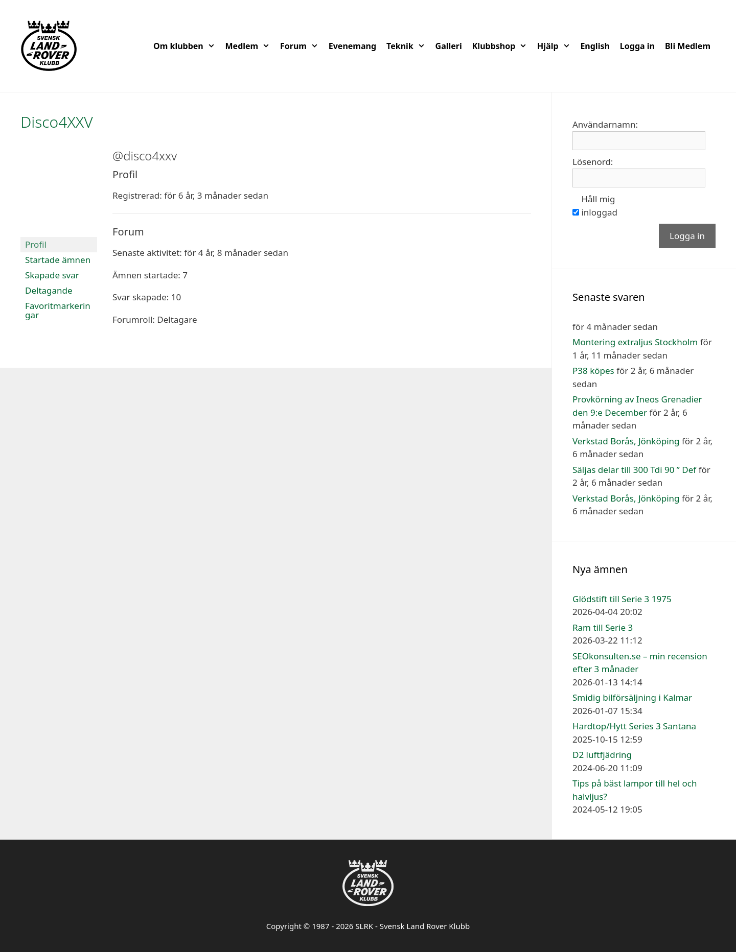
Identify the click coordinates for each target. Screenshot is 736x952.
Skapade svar (52, 275)
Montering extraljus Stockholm (635, 342)
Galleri (448, 46)
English (594, 46)
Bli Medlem (687, 46)
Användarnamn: (605, 124)
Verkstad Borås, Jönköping (626, 441)
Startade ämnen (57, 260)
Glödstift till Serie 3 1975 (622, 599)
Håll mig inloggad (599, 205)
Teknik (408, 46)
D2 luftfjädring (602, 754)
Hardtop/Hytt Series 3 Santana (634, 726)
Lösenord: (592, 162)
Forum (302, 46)
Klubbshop (502, 46)
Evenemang (352, 46)
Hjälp (556, 46)
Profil (36, 244)
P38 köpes (593, 370)
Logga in (637, 46)
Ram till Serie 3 (602, 627)
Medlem (250, 46)
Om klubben (186, 46)
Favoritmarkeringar (57, 310)
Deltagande (49, 290)
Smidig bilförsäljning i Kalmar (632, 697)
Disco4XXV (56, 121)
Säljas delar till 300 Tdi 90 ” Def (634, 469)
